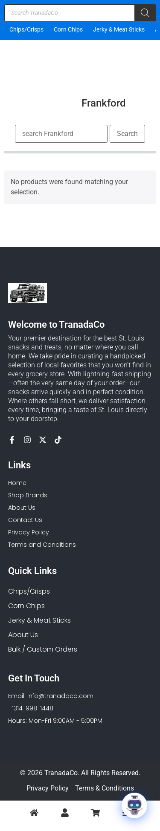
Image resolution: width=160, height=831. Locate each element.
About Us (23, 635)
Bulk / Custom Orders (42, 649)
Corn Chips (68, 29)
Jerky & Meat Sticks (119, 29)
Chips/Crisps (26, 29)
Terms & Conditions (104, 788)
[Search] (145, 12)
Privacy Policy (47, 788)
